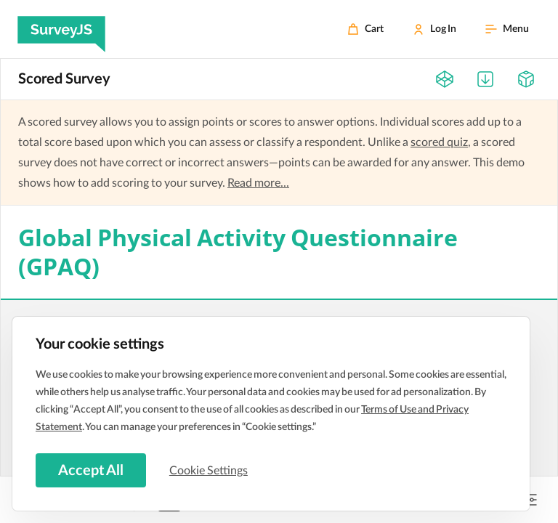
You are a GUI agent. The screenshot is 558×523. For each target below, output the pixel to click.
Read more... (258, 183)
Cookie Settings (210, 470)
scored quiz (439, 142)
